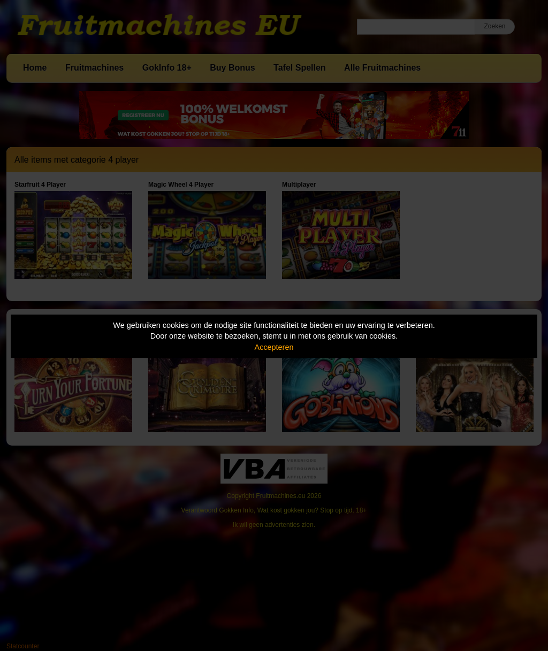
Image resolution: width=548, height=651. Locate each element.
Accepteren (274, 347)
